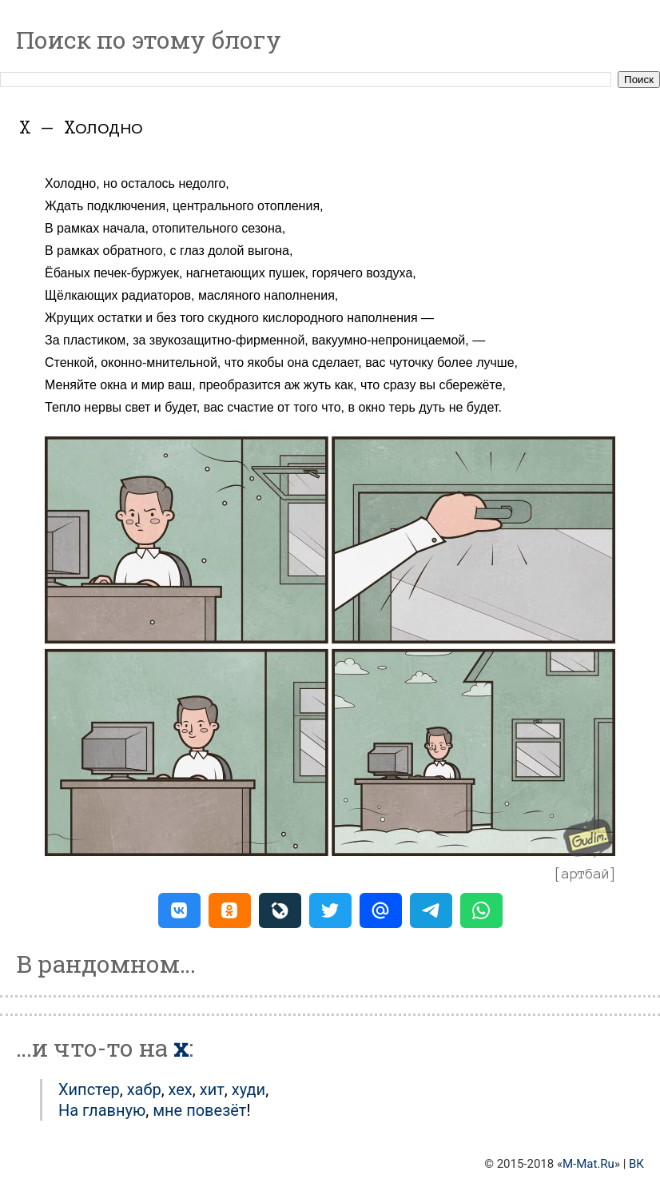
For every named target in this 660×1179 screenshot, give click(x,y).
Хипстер (89, 1089)
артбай (586, 873)
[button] (179, 910)
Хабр (144, 1089)
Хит (212, 1089)
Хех (181, 1089)
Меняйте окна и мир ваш (118, 385)
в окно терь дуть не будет (423, 407)
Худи (248, 1089)
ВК (636, 1164)
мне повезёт (199, 1110)
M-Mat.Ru (588, 1164)
